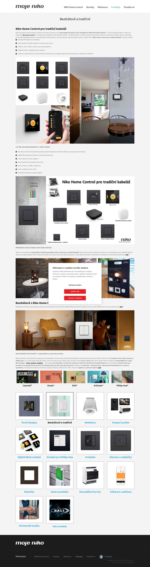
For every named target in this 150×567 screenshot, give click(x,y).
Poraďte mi (129, 7)
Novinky (90, 7)
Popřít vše (87, 288)
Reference (103, 7)
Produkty (115, 7)
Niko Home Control (28, 35)
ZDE (121, 307)
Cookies (114, 562)
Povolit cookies (75, 295)
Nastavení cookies (63, 288)
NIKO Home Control (73, 7)
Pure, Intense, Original (34, 363)
